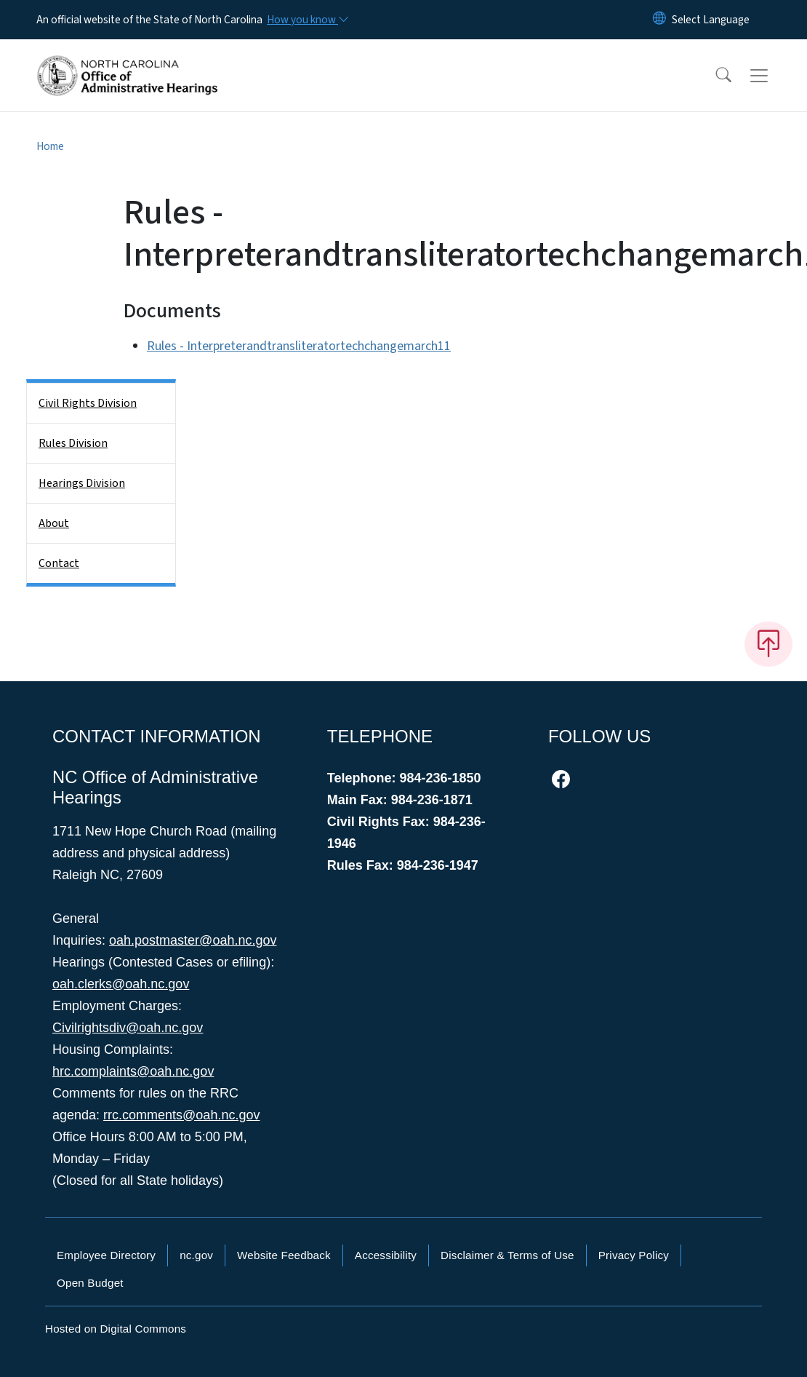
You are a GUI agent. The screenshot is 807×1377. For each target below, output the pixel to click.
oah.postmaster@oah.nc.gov (192, 940)
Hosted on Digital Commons (115, 1328)
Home (50, 146)
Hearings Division (82, 483)
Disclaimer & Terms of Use (507, 1255)
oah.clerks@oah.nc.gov (120, 984)
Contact (59, 563)
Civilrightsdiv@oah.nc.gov (127, 1027)
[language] (711, 20)
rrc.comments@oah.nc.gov (181, 1115)
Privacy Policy (633, 1255)
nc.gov (196, 1255)
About (54, 523)
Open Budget (90, 1283)
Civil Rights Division (88, 403)
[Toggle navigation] (773, 75)
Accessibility (386, 1255)
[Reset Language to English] (659, 20)
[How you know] (307, 20)
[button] (713, 75)
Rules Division (73, 443)
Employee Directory (106, 1255)
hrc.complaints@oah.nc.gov (133, 1071)
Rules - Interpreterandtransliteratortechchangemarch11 (299, 346)
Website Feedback (284, 1255)
